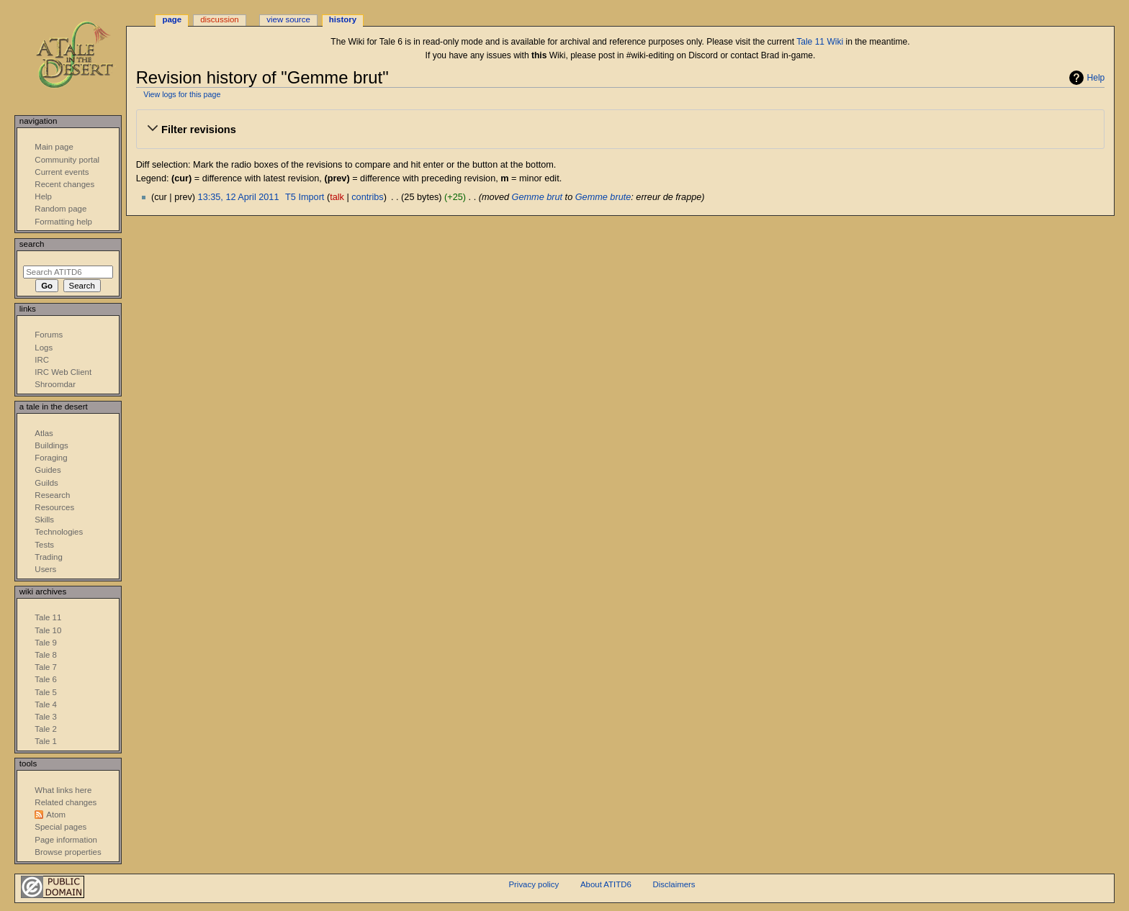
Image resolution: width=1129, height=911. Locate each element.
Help (1096, 78)
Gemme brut (537, 197)
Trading (48, 557)
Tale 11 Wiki (819, 42)
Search (32, 244)
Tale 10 (48, 630)
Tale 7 (46, 667)
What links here (63, 790)
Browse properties (68, 852)
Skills (44, 519)
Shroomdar (55, 384)
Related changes (65, 802)
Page (171, 19)
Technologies (59, 531)
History (342, 19)
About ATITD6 (605, 884)
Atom (56, 814)
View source (288, 19)
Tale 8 (46, 655)
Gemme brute (603, 197)
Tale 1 (46, 741)
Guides (47, 470)
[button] (619, 129)
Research (52, 495)
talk (337, 197)
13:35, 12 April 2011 (238, 197)
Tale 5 (46, 692)
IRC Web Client (63, 372)
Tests (44, 544)
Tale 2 (46, 729)
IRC (42, 359)
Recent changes (64, 184)
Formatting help (63, 221)
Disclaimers (674, 884)
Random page (60, 208)
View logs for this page (181, 94)
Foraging (51, 457)
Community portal (67, 159)
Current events (62, 172)
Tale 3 (46, 716)
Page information (66, 839)
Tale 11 (48, 617)
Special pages (60, 826)
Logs (44, 347)
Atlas (44, 433)
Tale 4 (46, 704)
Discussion (219, 19)
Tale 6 (46, 679)
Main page (54, 146)
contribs (367, 197)
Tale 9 (46, 642)
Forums (49, 334)
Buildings (51, 445)
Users (45, 569)
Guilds (46, 483)
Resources (54, 507)
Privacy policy (533, 884)
